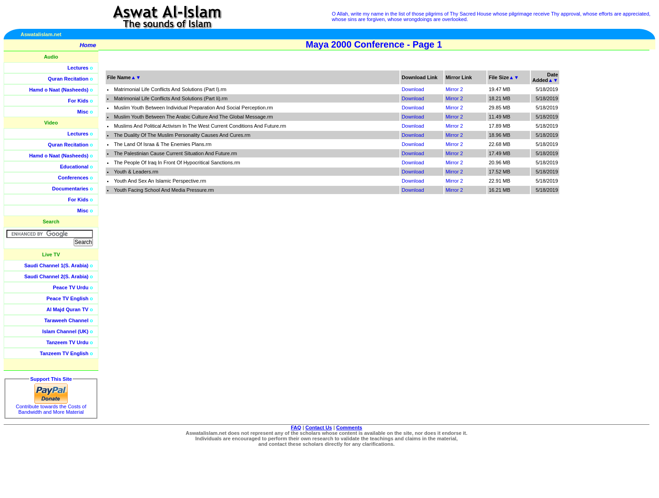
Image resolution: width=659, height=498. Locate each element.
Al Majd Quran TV (68, 309)
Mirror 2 (454, 89)
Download (413, 89)
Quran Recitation (68, 78)
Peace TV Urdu (71, 287)
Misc (82, 111)
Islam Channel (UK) (65, 331)
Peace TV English (68, 298)
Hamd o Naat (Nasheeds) (59, 89)
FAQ (296, 427)
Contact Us (318, 427)
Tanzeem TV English (64, 353)
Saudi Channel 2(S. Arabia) (56, 276)
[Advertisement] (615, 206)
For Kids (78, 100)
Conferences (73, 177)
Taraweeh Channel (66, 320)
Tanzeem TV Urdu (67, 342)
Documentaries (70, 188)
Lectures (77, 67)
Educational (74, 166)
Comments (349, 427)
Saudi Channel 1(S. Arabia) (56, 265)
